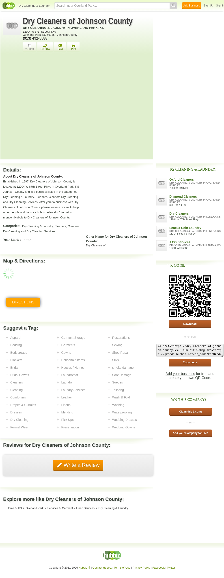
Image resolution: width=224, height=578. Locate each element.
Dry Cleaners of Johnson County (78, 21)
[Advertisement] (49, 106)
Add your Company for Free (190, 433)
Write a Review (81, 465)
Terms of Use (122, 567)
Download (190, 324)
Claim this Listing (190, 411)
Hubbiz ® (84, 567)
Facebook (158, 567)
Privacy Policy (141, 567)
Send (60, 47)
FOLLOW (45, 47)
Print (73, 47)
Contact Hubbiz (102, 567)
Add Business (191, 5)
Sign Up (208, 5)
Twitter (171, 567)
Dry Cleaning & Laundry (34, 5)
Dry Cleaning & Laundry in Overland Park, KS (63, 28)
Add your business (180, 374)
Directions (23, 302)
